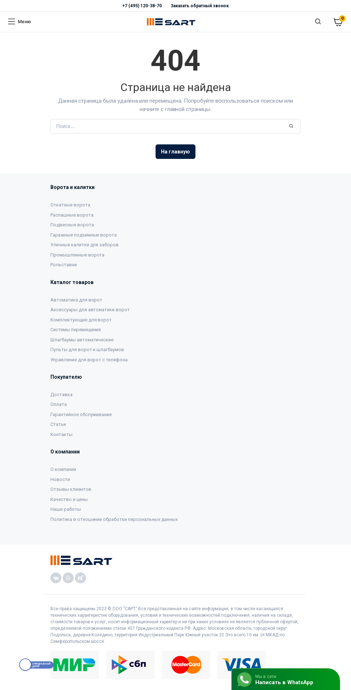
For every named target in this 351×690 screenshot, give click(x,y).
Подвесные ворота (72, 224)
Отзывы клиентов (70, 489)
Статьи (58, 424)
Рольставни (63, 264)
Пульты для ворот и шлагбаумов (87, 349)
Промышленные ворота (77, 255)
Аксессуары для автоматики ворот (90, 309)
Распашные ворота (72, 215)
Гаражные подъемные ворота (83, 235)
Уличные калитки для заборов (84, 244)
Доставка (61, 394)
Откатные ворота (70, 205)
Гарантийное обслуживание (81, 414)
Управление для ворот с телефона (89, 359)
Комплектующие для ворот (81, 320)
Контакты (61, 434)
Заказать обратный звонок (200, 5)
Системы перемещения (75, 329)
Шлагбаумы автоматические (81, 339)
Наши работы (65, 509)
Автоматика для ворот (76, 300)
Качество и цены (69, 499)
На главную (175, 152)
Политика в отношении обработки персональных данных (114, 519)
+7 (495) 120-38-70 (141, 5)
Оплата (58, 404)
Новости (60, 479)
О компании (63, 469)
